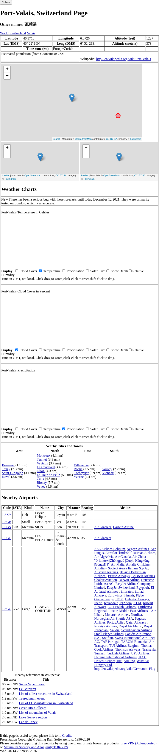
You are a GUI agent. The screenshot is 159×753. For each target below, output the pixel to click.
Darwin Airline (123, 527)
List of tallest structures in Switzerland (45, 693)
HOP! (119, 599)
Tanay (6, 469)
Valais (31, 33)
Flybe (140, 595)
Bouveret (8, 465)
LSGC (6, 538)
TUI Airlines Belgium (124, 645)
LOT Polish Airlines (122, 607)
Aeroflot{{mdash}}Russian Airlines (130, 553)
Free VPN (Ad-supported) (138, 743)
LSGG (6, 609)
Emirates (127, 591)
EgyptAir (142, 587)
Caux (40, 479)
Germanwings (104, 599)
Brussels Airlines (143, 576)
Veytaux (42, 463)
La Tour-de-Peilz (48, 475)
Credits (67, 735)
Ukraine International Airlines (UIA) (120, 657)
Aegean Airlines (138, 549)
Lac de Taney (28, 722)
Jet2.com (125, 603)
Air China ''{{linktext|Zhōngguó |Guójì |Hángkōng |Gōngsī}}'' (122, 560)
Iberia (98, 603)
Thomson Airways (127, 649)
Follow (6, 2)
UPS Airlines (140, 653)
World (4, 33)
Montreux (43, 455)
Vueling (129, 661)
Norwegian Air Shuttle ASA (113, 618)
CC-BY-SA (111, 139)
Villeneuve (81, 465)
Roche (78, 469)
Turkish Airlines (118, 653)
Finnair (129, 595)
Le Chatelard (46, 467)
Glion (41, 471)
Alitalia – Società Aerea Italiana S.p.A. (121, 568)
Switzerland (17, 33)
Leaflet (56, 139)
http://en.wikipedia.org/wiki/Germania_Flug (124, 669)
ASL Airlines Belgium (109, 549)
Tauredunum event (32, 698)
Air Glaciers (102, 527)
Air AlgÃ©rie (103, 556)
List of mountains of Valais (37, 712)
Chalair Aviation (105, 580)
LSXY (6, 515)
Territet (42, 459)
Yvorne (79, 477)
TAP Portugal (110, 641)
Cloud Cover (28, 271)
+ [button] (7, 69)
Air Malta (118, 564)
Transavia (149, 649)
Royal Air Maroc (130, 626)
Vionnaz (108, 473)
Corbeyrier (81, 473)
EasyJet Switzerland (121, 587)
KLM (137, 603)
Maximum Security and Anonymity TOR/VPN (36, 747)
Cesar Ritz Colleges (32, 708)
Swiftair (107, 638)
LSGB (6, 522)
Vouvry (107, 469)
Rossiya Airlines (105, 626)
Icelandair (111, 603)
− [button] (7, 76)
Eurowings (115, 595)
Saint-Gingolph (12, 473)
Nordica (136, 614)
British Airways (119, 576)
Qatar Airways (136, 622)
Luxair (112, 611)
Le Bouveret (27, 689)
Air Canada (123, 556)
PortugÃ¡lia (115, 622)
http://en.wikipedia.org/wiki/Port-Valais (123, 59)
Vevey (41, 486)
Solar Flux (97, 271)
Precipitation (75, 271)
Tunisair (99, 653)
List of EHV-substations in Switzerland (46, 703)
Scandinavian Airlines (136, 630)
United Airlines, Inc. (108, 661)
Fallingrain (135, 139)
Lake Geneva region (33, 717)
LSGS (6, 527)
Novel (6, 477)
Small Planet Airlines (108, 634)
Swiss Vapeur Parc (32, 684)
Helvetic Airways (137, 599)
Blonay (42, 482)
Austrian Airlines (106, 572)
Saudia (115, 630)
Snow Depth (119, 271)
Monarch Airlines (117, 614)
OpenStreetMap (83, 139)
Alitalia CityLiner (138, 564)
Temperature (52, 271)
